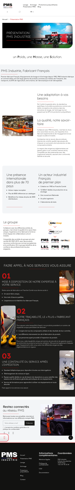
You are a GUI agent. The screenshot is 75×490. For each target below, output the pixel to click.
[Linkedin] (4, 433)
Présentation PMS (26, 458)
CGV (40, 469)
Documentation (44, 472)
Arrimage (23, 466)
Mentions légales (44, 459)
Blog (21, 475)
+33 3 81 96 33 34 (63, 464)
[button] (7, 12)
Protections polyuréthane (24, 471)
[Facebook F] (8, 433)
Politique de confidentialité (43, 464)
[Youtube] (13, 433)
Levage (22, 462)
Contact (22, 479)
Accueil (22, 455)
